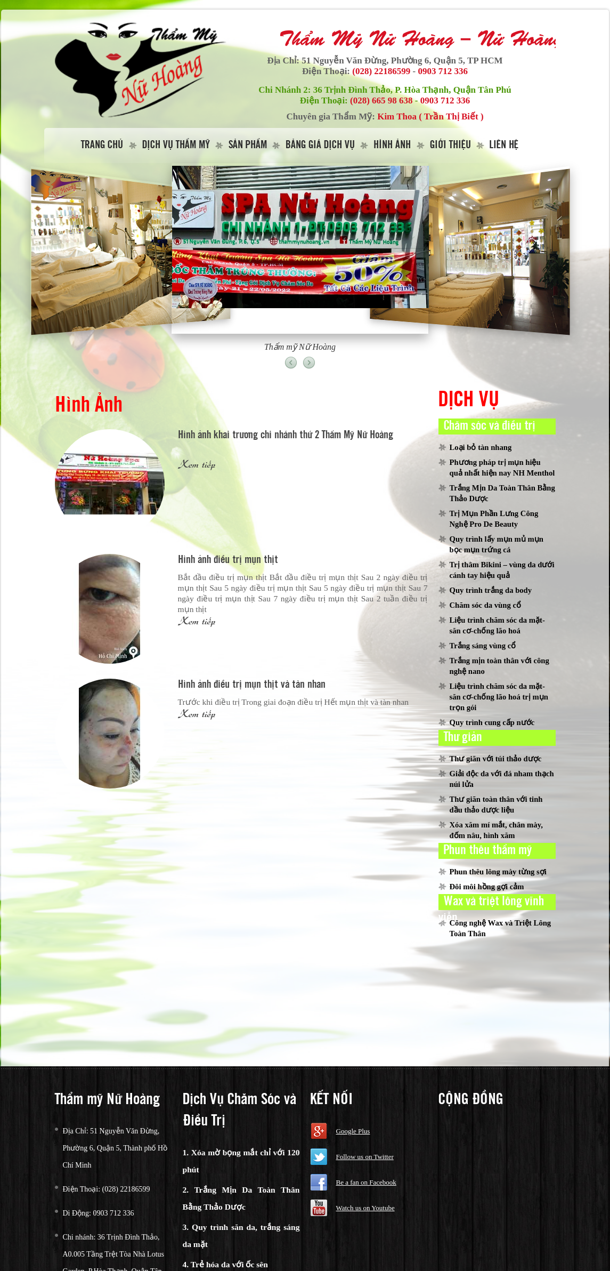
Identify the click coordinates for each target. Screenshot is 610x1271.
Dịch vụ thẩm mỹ (176, 145)
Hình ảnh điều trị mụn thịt (228, 560)
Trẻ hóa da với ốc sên (229, 1264)
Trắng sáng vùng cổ (483, 645)
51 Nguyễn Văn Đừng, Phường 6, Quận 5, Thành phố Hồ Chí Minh (115, 1148)
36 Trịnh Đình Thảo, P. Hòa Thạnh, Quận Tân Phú (412, 90)
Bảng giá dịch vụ (320, 145)
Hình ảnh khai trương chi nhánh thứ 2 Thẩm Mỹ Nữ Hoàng (285, 435)
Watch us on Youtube (365, 1208)
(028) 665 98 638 (381, 100)
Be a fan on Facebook (366, 1182)
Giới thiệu (450, 145)
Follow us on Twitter (365, 1157)
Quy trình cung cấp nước (492, 722)
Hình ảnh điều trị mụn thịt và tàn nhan (252, 685)
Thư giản (463, 737)
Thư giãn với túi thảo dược (496, 758)
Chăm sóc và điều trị (489, 426)
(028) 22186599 (381, 71)
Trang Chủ (102, 145)
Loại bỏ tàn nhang (481, 447)
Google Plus (353, 1131)
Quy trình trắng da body (491, 590)
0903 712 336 (443, 71)
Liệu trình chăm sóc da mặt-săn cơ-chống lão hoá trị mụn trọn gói (499, 697)
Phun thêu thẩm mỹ (488, 850)
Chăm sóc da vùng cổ (485, 605)
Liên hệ (504, 145)
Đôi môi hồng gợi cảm (487, 886)
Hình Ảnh (392, 145)
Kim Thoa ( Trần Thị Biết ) (430, 116)
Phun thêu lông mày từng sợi (498, 871)
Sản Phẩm (248, 145)
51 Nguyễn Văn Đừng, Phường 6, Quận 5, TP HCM (402, 60)
